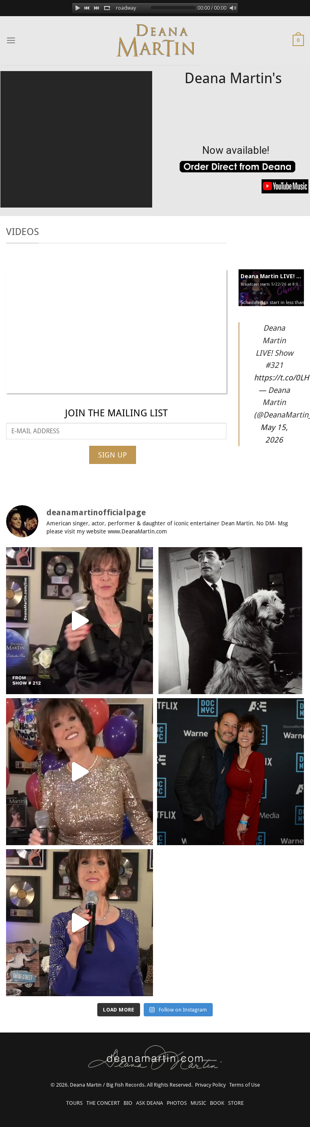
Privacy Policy (210, 1085)
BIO (128, 1103)
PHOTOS (177, 1103)
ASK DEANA (149, 1103)
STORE (236, 1103)
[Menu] (11, 40)
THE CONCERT (103, 1103)
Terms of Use (244, 1085)
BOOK (217, 1103)
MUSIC (198, 1103)
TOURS (74, 1103)
